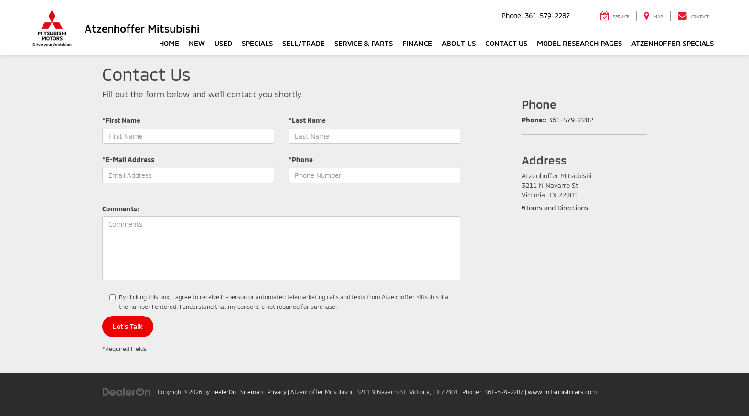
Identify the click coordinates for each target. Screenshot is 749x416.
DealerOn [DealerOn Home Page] (223, 391)
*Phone (301, 159)
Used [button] (223, 43)
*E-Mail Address (128, 159)
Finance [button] (417, 43)
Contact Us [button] (506, 43)
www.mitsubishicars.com (562, 391)
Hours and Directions (555, 208)
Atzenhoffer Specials (672, 43)
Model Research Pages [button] (579, 43)
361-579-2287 (570, 120)
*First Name (121, 120)
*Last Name (307, 120)
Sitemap (251, 391)
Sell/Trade (303, 43)
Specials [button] (257, 43)
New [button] (197, 43)
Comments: (120, 209)
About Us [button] (459, 43)
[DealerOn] (126, 391)
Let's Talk (128, 326)
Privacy (276, 391)
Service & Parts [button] (363, 43)
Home (169, 43)
